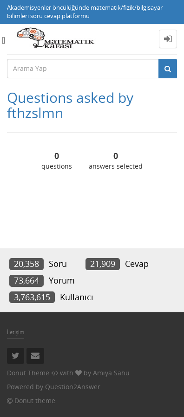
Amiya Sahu (111, 372)
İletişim (15, 332)
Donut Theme (28, 372)
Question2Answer (72, 386)
